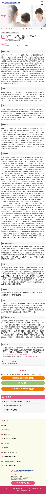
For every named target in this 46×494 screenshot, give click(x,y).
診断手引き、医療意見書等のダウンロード (17, 401)
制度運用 (6, 448)
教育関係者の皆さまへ (10, 457)
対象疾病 (7, 397)
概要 (5, 425)
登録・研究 (7, 443)
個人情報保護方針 (18, 488)
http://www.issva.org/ (29, 356)
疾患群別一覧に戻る (10, 410)
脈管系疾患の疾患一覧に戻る (13, 405)
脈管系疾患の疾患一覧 (6, 28)
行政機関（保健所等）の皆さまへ (12, 461)
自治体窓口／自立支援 (10, 439)
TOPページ (7, 421)
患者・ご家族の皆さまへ (10, 452)
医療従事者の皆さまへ (10, 466)
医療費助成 (7, 434)
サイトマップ (7, 488)
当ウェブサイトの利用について (33, 488)
